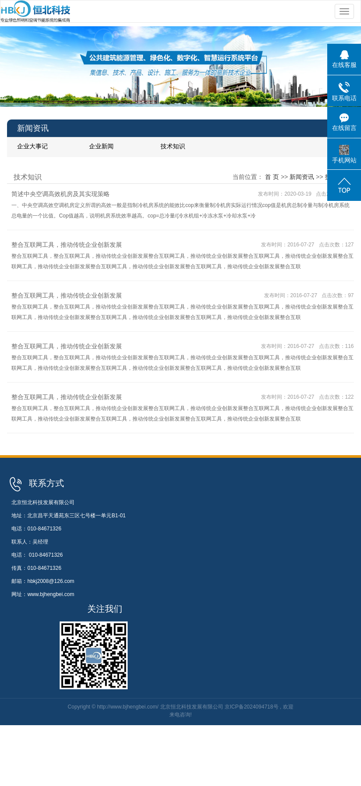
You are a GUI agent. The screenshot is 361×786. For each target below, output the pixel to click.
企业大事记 (32, 146)
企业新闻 (101, 146)
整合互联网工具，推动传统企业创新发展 (66, 244)
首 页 (272, 176)
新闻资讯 (302, 176)
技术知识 (173, 146)
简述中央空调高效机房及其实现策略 (60, 193)
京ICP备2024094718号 (252, 707)
